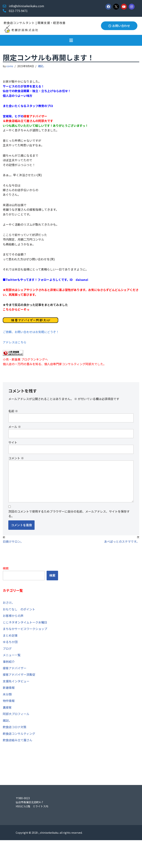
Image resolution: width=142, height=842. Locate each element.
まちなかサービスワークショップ (25, 630)
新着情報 (9, 689)
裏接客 (7, 709)
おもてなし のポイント (19, 610)
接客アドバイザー (14, 669)
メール (14, 427)
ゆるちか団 (10, 643)
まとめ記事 (10, 636)
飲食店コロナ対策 (14, 728)
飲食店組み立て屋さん (17, 742)
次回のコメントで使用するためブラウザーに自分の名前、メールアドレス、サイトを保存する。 (69, 515)
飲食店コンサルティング (19, 735)
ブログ (7, 650)
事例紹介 (9, 663)
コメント (16, 459)
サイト (12, 443)
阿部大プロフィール (16, 715)
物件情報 (9, 702)
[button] (71, 40)
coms (9, 66)
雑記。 (42, 66)
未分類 (7, 696)
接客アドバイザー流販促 (19, 676)
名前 (13, 412)
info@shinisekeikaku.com (26, 6)
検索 (6, 569)
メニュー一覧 (12, 656)
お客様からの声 (13, 617)
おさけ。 (8, 604)
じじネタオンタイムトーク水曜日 (25, 623)
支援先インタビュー (16, 683)
